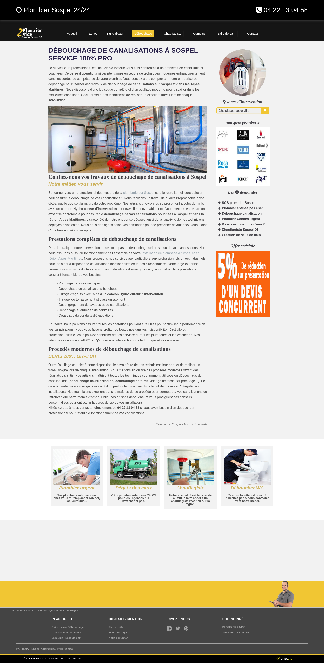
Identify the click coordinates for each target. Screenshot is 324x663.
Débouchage (76, 627)
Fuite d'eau (59, 627)
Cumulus (57, 637)
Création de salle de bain (239, 235)
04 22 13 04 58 (286, 10)
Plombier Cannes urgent (239, 219)
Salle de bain (73, 637)
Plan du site (116, 627)
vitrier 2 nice (65, 648)
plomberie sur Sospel (138, 192)
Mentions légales (119, 632)
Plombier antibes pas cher (240, 208)
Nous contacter (118, 637)
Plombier (75, 632)
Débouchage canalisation (240, 213)
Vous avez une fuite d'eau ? (241, 224)
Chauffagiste (60, 632)
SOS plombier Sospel (236, 203)
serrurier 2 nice (46, 648)
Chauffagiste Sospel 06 (238, 229)
